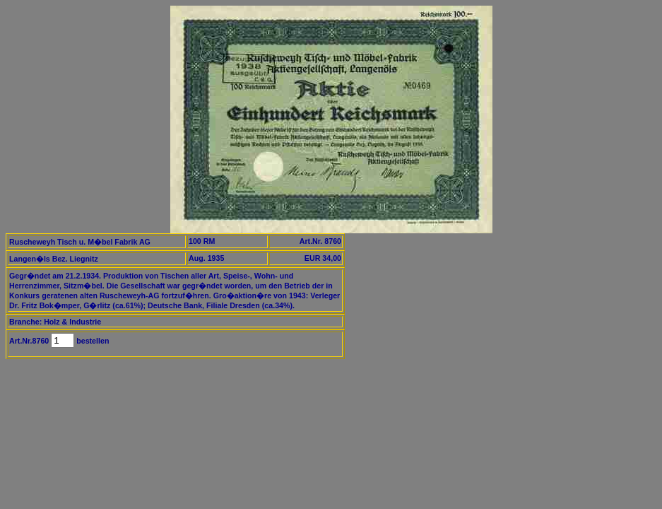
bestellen (91, 341)
